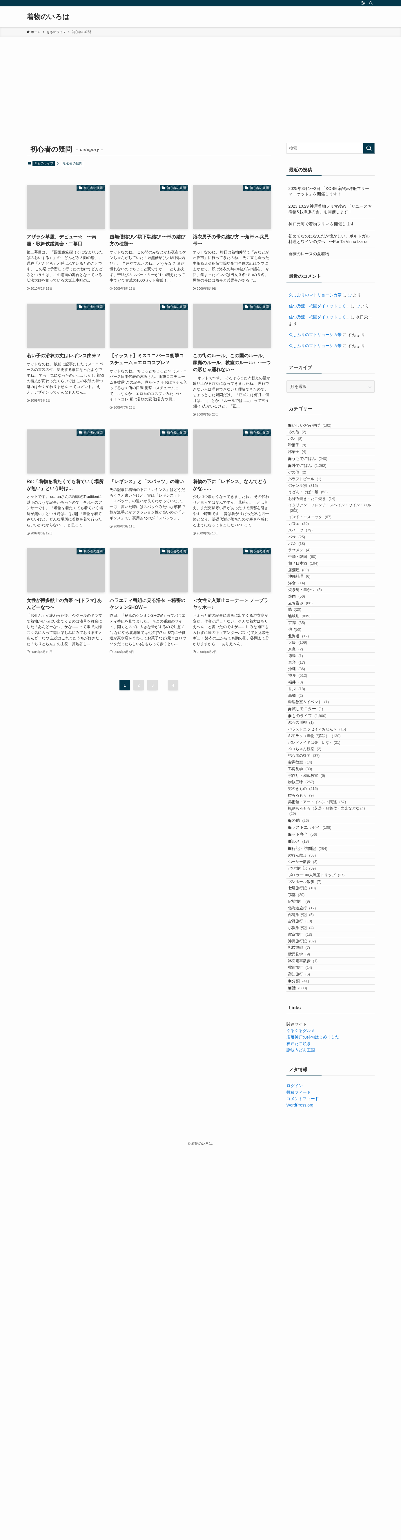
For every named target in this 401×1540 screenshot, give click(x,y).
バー (306, 613)
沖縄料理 (309, 680)
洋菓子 (304, 473)
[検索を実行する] (369, 148)
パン (302, 450)
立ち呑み (310, 725)
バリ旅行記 (309, 1172)
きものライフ (43, 163)
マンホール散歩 (312, 1194)
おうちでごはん (313, 484)
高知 (305, 881)
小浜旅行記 (308, 1272)
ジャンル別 (310, 530)
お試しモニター (311, 904)
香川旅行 (307, 1339)
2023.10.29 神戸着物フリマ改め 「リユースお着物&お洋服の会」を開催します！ (330, 209)
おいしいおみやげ (315, 427)
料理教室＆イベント (315, 892)
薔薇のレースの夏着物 (308, 253)
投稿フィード (298, 1481)
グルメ (304, 1126)
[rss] (363, 3)
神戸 (307, 848)
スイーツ (310, 602)
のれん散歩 (309, 1149)
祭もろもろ (308, 1051)
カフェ (308, 591)
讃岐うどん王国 (300, 1439)
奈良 (305, 803)
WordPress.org (299, 1494)
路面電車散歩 (310, 1328)
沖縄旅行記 (309, 1295)
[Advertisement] (201, 80)
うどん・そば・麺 (318, 541)
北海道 (308, 781)
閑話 (303, 1374)
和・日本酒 (313, 658)
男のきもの (310, 1039)
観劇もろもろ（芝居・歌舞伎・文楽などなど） (331, 1075)
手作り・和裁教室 (314, 1017)
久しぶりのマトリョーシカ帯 (315, 295)
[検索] (371, 3)
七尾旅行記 (309, 1205)
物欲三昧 (308, 1028)
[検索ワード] (330, 148)
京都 (306, 759)
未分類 (304, 1362)
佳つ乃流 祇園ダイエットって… (319, 306)
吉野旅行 (307, 1261)
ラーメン (309, 636)
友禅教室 (307, 995)
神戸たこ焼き (298, 1432)
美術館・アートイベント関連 (324, 1062)
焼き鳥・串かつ (314, 703)
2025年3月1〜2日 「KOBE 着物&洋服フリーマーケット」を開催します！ (328, 191)
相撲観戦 (306, 1306)
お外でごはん (312, 496)
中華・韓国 (312, 647)
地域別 (306, 747)
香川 (306, 870)
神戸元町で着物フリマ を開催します (321, 224)
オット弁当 (308, 1113)
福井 (305, 859)
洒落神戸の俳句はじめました (312, 1426)
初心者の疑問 (311, 984)
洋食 (306, 692)
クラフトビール (312, 519)
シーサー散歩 (310, 1161)
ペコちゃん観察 (312, 973)
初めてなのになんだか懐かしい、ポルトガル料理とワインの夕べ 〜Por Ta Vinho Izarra (329, 239)
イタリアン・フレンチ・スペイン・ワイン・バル (332, 566)
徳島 (305, 814)
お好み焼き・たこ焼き (321, 552)
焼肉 (306, 714)
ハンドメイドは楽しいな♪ (321, 961)
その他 (304, 439)
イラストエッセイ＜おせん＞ (324, 939)
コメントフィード (302, 1487)
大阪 (307, 792)
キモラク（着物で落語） (321, 950)
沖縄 (306, 837)
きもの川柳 (308, 928)
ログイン (294, 1474)
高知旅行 (306, 1350)
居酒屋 (308, 669)
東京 (306, 825)
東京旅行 (307, 1283)
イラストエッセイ (315, 1102)
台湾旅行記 (308, 1250)
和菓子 (304, 461)
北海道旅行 (309, 1239)
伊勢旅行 (306, 1228)
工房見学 (307, 1006)
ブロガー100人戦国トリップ (323, 1183)
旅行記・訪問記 (313, 1138)
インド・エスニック (319, 580)
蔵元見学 (306, 1317)
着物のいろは (48, 16)
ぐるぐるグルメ (300, 1419)
